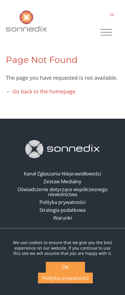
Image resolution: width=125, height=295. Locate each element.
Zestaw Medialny (62, 181)
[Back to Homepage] (62, 149)
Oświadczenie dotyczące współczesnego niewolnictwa (62, 192)
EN (112, 15)
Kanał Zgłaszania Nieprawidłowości (62, 173)
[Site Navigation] (106, 33)
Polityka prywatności (62, 202)
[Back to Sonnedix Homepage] (26, 20)
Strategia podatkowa (62, 209)
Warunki (62, 217)
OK (65, 267)
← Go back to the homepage (40, 91)
